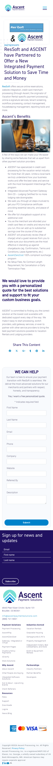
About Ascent (8, 669)
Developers (32, 677)
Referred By (12, 480)
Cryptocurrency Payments (8, 652)
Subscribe (10, 581)
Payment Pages (9, 646)
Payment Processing (11, 628)
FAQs (4, 697)
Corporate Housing (35, 632)
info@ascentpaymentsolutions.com (19, 616)
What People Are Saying (12, 673)
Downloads (7, 705)
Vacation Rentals (34, 628)
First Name (12, 407)
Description (12, 492)
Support (5, 701)
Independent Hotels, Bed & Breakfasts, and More (37, 646)
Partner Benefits (34, 673)
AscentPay (7, 632)
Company (11, 455)
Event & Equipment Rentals (35, 652)
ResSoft (6, 86)
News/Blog (7, 713)
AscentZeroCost (16, 255)
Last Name (12, 419)
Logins (5, 709)
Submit (26, 522)
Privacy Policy (18, 748)
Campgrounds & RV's (36, 636)
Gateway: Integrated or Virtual (12, 642)
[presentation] (26, 511)
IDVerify (5, 656)
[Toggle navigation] (45, 8)
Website (11, 468)
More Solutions (8, 661)
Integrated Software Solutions (11, 678)
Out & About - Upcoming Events (12, 684)
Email (9, 431)
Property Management (36, 641)
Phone (10, 443)
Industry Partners (34, 669)
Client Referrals (9, 689)
